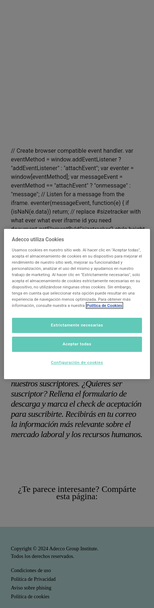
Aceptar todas (77, 343)
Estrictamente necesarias (77, 325)
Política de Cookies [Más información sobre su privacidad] (104, 305)
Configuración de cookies (77, 362)
